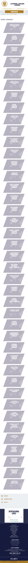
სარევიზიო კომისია (14, 529)
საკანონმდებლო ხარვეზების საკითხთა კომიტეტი (14, 436)
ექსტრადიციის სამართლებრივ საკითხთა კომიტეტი (14, 402)
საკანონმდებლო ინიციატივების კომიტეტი (14, 254)
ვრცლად (12, 29)
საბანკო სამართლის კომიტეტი (14, 323)
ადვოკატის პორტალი (20, 8)
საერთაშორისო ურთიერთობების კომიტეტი (13, 334)
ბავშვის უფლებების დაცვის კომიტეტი (14, 300)
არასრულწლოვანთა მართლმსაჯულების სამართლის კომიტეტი (14, 482)
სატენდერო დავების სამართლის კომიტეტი (14, 449)
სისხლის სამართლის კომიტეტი (14, 37)
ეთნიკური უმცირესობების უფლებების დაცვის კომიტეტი (14, 276)
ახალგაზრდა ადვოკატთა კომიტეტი (14, 163)
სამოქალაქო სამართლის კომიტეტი (13, 49)
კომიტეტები (14, 531)
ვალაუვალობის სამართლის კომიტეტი (14, 197)
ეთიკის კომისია (14, 527)
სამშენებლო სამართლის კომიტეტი (14, 243)
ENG (26, 1)
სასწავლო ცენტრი (14, 530)
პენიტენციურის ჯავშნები (7, 8)
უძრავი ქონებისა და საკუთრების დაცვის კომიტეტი (14, 368)
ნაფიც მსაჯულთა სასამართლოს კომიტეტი (13, 186)
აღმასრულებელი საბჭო (14, 526)
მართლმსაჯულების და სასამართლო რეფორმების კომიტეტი (14, 82)
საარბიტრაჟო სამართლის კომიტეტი (13, 357)
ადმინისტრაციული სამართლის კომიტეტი (13, 60)
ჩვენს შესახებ (14, 525)
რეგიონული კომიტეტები (14, 173)
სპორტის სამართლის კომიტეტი (14, 380)
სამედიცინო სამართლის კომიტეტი (14, 289)
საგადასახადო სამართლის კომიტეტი (14, 471)
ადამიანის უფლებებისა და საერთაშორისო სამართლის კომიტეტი (14, 25)
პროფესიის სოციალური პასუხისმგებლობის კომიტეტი (14, 151)
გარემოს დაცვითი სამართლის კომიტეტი (14, 232)
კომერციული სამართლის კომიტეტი (14, 95)
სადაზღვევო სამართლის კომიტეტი (13, 460)
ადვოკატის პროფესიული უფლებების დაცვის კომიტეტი (14, 71)
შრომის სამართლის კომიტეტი (14, 106)
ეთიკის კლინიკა (14, 535)
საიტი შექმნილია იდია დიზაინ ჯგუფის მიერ (9, 561)
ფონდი (14, 534)
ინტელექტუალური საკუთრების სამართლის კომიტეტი (14, 116)
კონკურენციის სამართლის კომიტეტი (14, 209)
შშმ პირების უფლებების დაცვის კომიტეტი (14, 266)
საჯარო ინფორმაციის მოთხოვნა (14, 521)
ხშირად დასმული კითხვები (14, 519)
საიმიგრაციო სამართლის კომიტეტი (13, 129)
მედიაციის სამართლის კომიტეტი (14, 346)
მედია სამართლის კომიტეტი (14, 390)
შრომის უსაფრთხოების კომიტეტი (14, 220)
